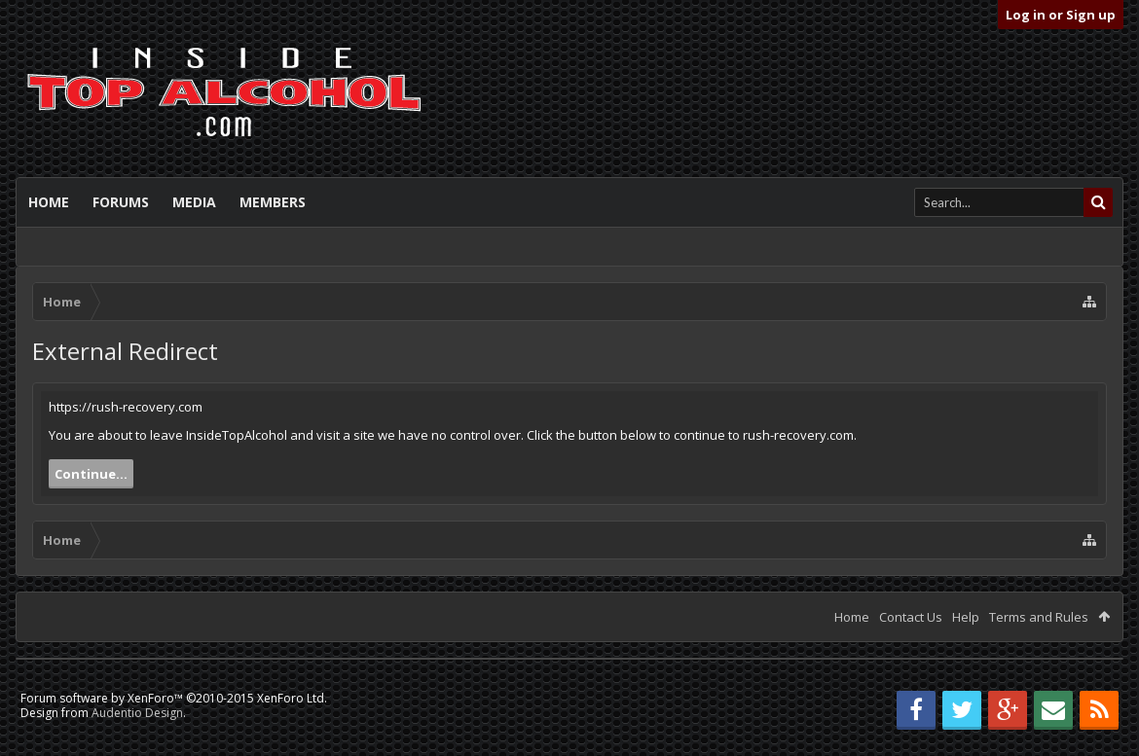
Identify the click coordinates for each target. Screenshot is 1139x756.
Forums (120, 202)
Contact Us (910, 617)
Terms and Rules (1038, 617)
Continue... (91, 474)
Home (48, 202)
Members (272, 202)
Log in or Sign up (1061, 14)
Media (194, 202)
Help (965, 617)
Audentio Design (137, 712)
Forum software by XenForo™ (173, 698)
